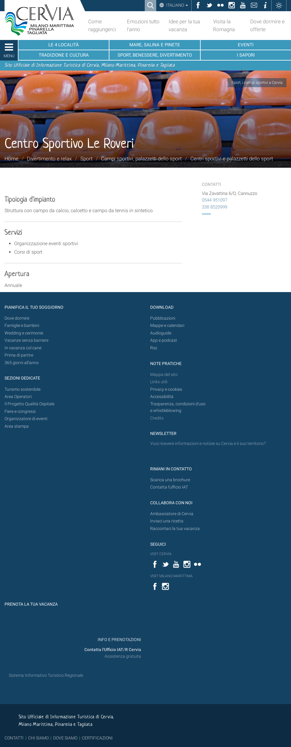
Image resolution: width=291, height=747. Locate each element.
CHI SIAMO (38, 737)
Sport (86, 159)
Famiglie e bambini (22, 325)
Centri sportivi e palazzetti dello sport (231, 159)
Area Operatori (18, 396)
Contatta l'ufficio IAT (169, 487)
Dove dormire (17, 318)
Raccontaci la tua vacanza (175, 528)
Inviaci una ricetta (166, 521)
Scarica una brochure (170, 479)
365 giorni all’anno (22, 362)
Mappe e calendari (167, 325)
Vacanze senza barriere (26, 340)
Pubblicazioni (162, 318)
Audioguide (160, 333)
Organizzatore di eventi (26, 418)
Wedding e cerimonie (24, 333)
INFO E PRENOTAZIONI (119, 639)
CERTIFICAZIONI (97, 737)
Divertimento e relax (49, 159)
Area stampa (17, 426)
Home (11, 159)
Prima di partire (19, 355)
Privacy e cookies (166, 389)
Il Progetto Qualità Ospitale (29, 403)
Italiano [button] (176, 5)
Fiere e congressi (20, 411)
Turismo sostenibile (22, 389)
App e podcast (163, 340)
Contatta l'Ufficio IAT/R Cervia (112, 649)
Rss (153, 347)
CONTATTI (14, 737)
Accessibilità (161, 396)
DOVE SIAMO (64, 737)
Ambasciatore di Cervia (171, 513)
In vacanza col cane (23, 347)
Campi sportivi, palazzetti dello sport (141, 159)
